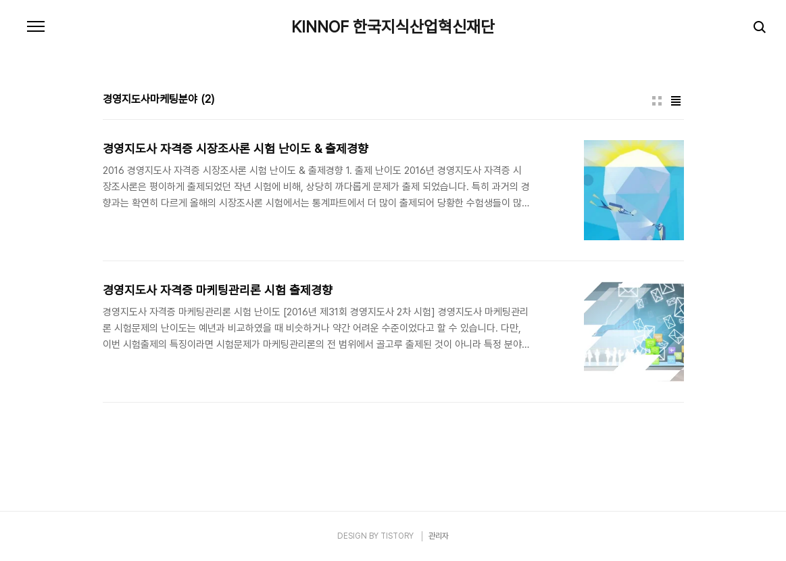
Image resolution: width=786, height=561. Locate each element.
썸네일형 (657, 101)
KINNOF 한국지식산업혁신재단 (393, 27)
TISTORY (397, 536)
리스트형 (676, 101)
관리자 (438, 536)
